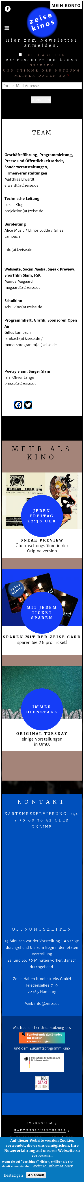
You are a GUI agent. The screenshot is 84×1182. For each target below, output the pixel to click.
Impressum (40, 1123)
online (42, 826)
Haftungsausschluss (40, 1130)
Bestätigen (13, 1175)
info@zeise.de (47, 1003)
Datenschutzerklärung (42, 60)
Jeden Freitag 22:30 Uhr (42, 515)
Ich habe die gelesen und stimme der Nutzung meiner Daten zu (42, 65)
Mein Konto (66, 5)
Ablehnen (36, 1175)
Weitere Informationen (52, 1166)
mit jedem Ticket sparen (42, 612)
